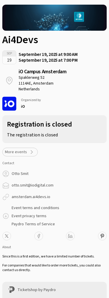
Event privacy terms (29, 216)
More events (20, 152)
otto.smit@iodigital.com (32, 185)
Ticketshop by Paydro (36, 290)
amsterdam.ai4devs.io (31, 197)
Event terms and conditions (35, 208)
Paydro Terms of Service (33, 224)
